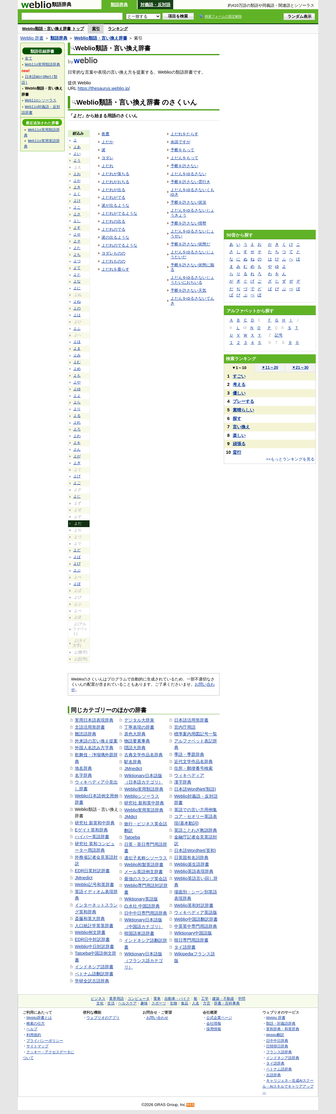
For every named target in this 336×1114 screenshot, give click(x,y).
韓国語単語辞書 (139, 933)
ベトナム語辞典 (279, 1069)
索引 (96, 28)
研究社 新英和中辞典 (95, 822)
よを (77, 443)
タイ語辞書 (185, 947)
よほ (77, 342)
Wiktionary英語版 (141, 898)
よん (77, 449)
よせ (77, 234)
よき (77, 187)
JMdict (130, 816)
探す (237, 418)
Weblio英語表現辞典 (193, 871)
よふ (77, 328)
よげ (77, 476)
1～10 (239, 367)
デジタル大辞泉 (139, 720)
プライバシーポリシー (44, 1041)
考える (239, 384)
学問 (241, 998)
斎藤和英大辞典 (90, 918)
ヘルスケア (127, 1003)
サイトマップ (37, 1046)
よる (77, 416)
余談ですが (180, 142)
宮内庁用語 (185, 727)
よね (77, 301)
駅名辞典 (132, 761)
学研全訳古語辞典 (92, 980)
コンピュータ (139, 998)
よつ (77, 261)
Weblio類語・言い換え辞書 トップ (53, 28)
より (77, 409)
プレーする (243, 401)
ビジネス (98, 998)
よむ (77, 362)
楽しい (239, 435)
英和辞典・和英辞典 (282, 1029)
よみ (77, 355)
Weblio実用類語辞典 (143, 789)
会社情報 (213, 1023)
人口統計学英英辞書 (94, 925)
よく (77, 194)
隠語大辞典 (135, 747)
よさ (77, 214)
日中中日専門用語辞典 (145, 913)
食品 (184, 1003)
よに (77, 288)
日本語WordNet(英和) (195, 850)
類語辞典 (119, 4)
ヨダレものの (113, 253)
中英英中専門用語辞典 (195, 926)
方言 (206, 1003)
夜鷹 (105, 134)
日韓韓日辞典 (277, 1046)
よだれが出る (113, 189)
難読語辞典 (85, 733)
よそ (77, 241)
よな (77, 281)
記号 (279, 335)
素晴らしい (243, 409)
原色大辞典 (135, 733)
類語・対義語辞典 (281, 1023)
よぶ (77, 570)
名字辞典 (83, 775)
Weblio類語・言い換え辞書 (100, 38)
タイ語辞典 (275, 1063)
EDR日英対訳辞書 (92, 870)
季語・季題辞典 (189, 754)
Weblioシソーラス (141, 796)
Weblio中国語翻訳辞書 (196, 919)
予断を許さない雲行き (190, 181)
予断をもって (182, 150)
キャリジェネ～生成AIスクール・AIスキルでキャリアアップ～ (288, 1086)
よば (77, 557)
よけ (77, 201)
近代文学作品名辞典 (193, 761)
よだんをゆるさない (188, 174)
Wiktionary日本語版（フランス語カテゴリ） (143, 960)
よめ (77, 369)
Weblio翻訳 (275, 1035)
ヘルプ (31, 1029)
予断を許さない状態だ (190, 244)
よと (77, 274)
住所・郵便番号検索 (193, 768)
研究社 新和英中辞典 (144, 802)
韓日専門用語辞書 (191, 940)
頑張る (239, 443)
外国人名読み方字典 (94, 747)
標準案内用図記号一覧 (195, 733)
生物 (173, 1003)
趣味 (144, 1003)
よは (77, 315)
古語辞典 (273, 1075)
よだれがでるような (119, 213)
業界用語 (116, 998)
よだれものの (113, 261)
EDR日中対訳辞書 (92, 939)
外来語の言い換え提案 (96, 740)
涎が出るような (115, 205)
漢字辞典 (182, 782)
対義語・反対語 (155, 4)
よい (77, 154)
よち (77, 254)
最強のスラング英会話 (145, 878)
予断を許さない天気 (188, 290)
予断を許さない (184, 166)
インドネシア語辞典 (282, 1058)
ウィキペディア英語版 (195, 912)
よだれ (107, 166)
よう (77, 160)
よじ (77, 496)
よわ (77, 436)
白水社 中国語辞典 (142, 906)
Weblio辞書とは (39, 1018)
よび (77, 563)
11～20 (270, 367)
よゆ (77, 389)
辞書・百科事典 (227, 1003)
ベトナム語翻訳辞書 (94, 973)
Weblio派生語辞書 (191, 864)
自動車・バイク (177, 998)
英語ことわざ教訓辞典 (195, 830)
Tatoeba (132, 837)
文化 (100, 1003)
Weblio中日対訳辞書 (94, 946)
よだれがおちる (115, 181)
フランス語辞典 (279, 1052)
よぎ (77, 463)
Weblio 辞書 (32, 38)
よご (77, 483)
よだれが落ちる (115, 174)
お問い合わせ (157, 1018)
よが (77, 456)
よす (77, 227)
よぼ (77, 584)
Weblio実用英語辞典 (143, 810)
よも (77, 375)
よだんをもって (184, 158)
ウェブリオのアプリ (103, 1018)
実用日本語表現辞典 (94, 720)
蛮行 (237, 452)
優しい (239, 393)
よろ (77, 429)
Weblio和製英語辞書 (143, 864)
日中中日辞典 (277, 1041)
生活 (111, 1003)
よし (77, 221)
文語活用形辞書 (90, 727)
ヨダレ (107, 158)
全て (28, 58)
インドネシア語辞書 (94, 966)
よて (77, 268)
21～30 (300, 367)
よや (77, 382)
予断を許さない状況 (188, 202)
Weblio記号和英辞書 (94, 884)
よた (77, 248)
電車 (157, 998)
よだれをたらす (184, 134)
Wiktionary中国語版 (193, 933)
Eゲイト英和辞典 (91, 829)
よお (77, 174)
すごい (239, 376)
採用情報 (213, 1029)
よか (77, 181)
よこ (77, 207)
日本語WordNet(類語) (195, 789)
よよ (77, 396)
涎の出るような (115, 237)
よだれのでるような (119, 245)
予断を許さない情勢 (188, 223)
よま (77, 348)
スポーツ (158, 1003)
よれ (77, 422)
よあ (77, 147)
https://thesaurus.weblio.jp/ (104, 88)
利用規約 (33, 1035)
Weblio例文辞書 (90, 932)
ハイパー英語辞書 (92, 836)
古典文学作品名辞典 (143, 754)
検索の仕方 (35, 1023)
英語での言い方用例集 (195, 809)
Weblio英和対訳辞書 (193, 905)
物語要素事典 (137, 740)
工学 (204, 998)
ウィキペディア (189, 775)
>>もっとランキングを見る (290, 459)
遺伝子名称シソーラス (145, 857)
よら (77, 402)
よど (77, 550)
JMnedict (84, 877)
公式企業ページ (219, 1018)
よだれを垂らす (115, 269)
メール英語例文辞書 (143, 871)
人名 (195, 1003)
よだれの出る (113, 221)
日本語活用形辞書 (191, 720)
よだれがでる (113, 197)
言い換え (241, 426)
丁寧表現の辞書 (139, 727)
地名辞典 (83, 768)
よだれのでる (113, 229)
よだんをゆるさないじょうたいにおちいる (192, 280)
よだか (107, 142)
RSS (190, 1105)
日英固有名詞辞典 (191, 857)
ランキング (118, 28)
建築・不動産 (223, 998)
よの (77, 308)
